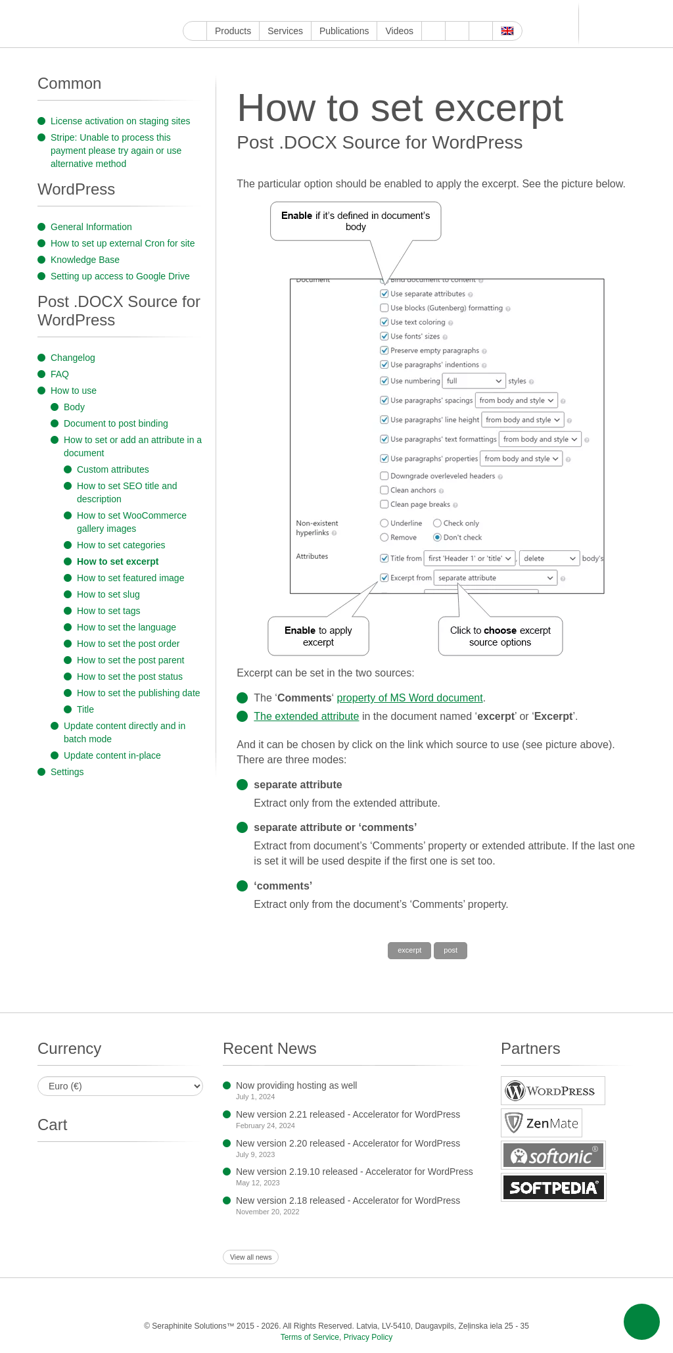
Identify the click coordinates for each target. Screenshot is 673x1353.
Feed (417, 11)
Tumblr (311, 11)
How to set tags (109, 610)
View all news (250, 1257)
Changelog (73, 357)
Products (233, 31)
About (433, 31)
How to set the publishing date (138, 693)
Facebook (220, 11)
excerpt (409, 950)
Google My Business (190, 11)
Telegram (356, 11)
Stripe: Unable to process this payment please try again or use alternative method (116, 150)
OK (402, 11)
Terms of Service (310, 1337)
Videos (399, 31)
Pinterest (296, 11)
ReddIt (266, 11)
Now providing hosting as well (296, 1085)
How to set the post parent (130, 660)
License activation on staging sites (120, 121)
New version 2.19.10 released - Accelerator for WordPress (354, 1171)
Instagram (250, 11)
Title (85, 709)
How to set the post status (130, 676)
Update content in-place (112, 755)
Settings (67, 772)
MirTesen (387, 11)
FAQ (60, 374)
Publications (344, 31)
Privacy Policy (368, 1337)
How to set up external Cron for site (123, 243)
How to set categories (121, 545)
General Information (91, 227)
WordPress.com (326, 11)
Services (285, 31)
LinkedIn (281, 11)
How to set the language (126, 627)
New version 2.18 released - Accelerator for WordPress (348, 1200)
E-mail (432, 11)
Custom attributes (113, 469)
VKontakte (371, 11)
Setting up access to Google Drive (120, 276)
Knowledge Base (85, 259)
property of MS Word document (410, 697)
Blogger (341, 11)
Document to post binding (116, 423)
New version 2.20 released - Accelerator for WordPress (348, 1143)
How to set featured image (130, 578)
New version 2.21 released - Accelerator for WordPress (348, 1114)
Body (74, 407)
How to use (74, 390)
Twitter (235, 11)
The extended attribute (306, 716)
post (450, 950)
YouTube (205, 11)
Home (195, 31)
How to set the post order (128, 643)
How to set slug (108, 594)
